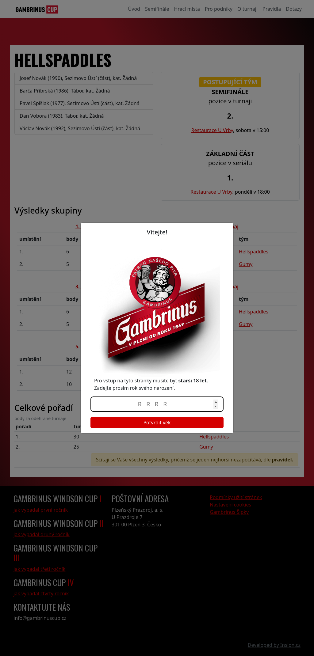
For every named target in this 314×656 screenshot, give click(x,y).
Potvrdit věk (156, 422)
